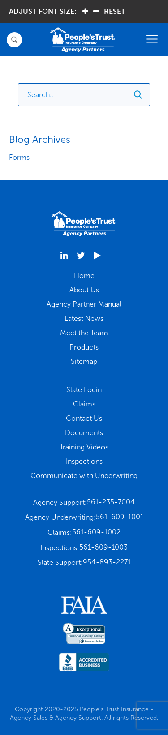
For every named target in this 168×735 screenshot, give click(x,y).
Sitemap (84, 361)
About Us (84, 290)
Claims (84, 404)
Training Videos (84, 447)
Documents (84, 432)
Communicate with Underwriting (84, 475)
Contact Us (84, 418)
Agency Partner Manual (84, 304)
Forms (19, 157)
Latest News (84, 318)
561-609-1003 (103, 547)
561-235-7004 (111, 502)
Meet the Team (84, 333)
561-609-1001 (119, 517)
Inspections (84, 461)
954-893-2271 (107, 562)
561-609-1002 (96, 532)
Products (84, 347)
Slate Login (84, 389)
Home (84, 275)
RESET (114, 11)
